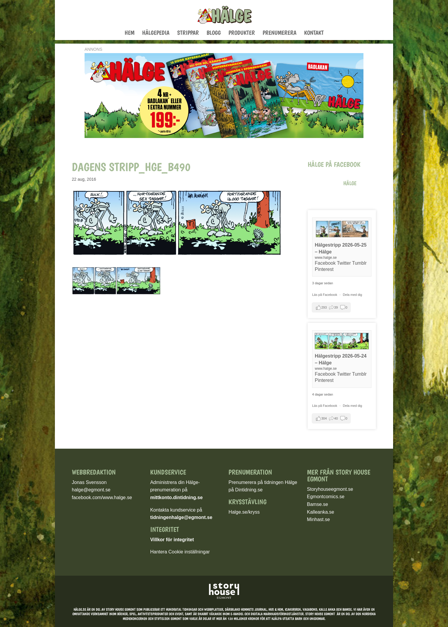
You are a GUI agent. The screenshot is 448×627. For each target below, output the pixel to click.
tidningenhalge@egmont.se (181, 517)
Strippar (188, 33)
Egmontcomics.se (325, 496)
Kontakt (314, 33)
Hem (129, 33)
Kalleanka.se (320, 512)
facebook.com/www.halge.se (102, 497)
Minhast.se (318, 519)
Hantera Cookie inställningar (180, 551)
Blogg (213, 33)
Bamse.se (317, 504)
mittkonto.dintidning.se (176, 497)
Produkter (241, 33)
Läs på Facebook (325, 294)
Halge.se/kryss (244, 512)
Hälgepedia (155, 33)
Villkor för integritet (172, 539)
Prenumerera (279, 33)
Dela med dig (352, 294)
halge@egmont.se (91, 489)
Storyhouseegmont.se (330, 489)
